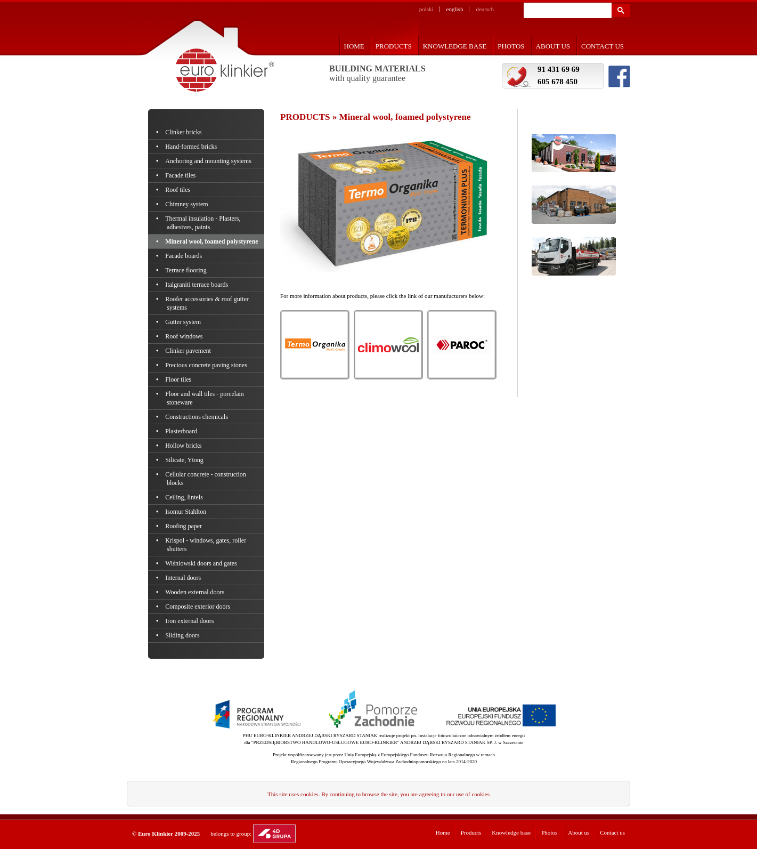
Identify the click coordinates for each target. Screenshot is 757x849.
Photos (511, 46)
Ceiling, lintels (185, 497)
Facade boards (184, 256)
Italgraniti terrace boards (197, 284)
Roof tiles (178, 189)
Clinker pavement (189, 350)
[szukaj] (566, 10)
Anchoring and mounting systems (209, 161)
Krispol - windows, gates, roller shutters (206, 545)
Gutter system (184, 322)
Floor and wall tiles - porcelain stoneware (205, 398)
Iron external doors (190, 621)
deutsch (485, 9)
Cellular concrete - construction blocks (206, 479)
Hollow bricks (184, 445)
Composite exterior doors (198, 606)
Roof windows (185, 336)
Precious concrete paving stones (207, 365)
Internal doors (184, 577)
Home (354, 46)
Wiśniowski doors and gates (202, 563)
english (454, 9)
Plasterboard (182, 431)
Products (394, 46)
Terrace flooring (187, 270)
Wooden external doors (195, 592)
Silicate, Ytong (185, 460)
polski (426, 9)
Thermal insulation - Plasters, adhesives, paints (204, 223)
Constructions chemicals (197, 417)
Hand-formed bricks (192, 146)
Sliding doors (183, 635)
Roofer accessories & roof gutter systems (208, 303)
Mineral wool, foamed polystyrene (212, 241)
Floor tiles (179, 379)
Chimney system (187, 204)
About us (553, 46)
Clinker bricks (184, 132)
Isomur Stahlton (186, 511)
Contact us (602, 46)
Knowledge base (455, 46)
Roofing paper (184, 526)
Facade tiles (181, 175)
